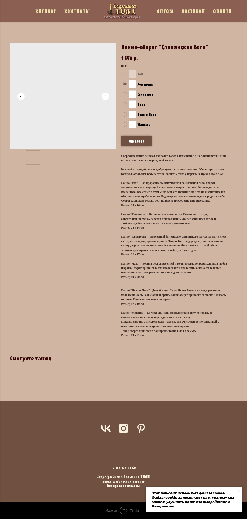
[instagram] (123, 428)
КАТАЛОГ (45, 11)
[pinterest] (141, 428)
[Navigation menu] (8, 7)
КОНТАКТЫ (77, 11)
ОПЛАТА (222, 11)
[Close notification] (238, 490)
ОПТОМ (165, 11)
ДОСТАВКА (193, 11)
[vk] (106, 428)
